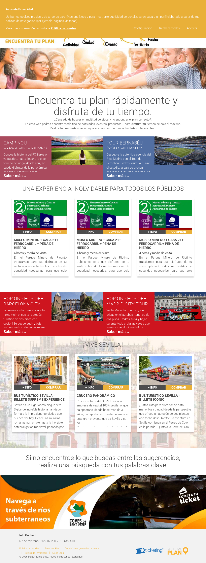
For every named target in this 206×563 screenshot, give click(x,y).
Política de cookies (63, 28)
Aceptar (192, 28)
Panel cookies (52, 548)
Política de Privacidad (35, 553)
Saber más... (14, 175)
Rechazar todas (169, 28)
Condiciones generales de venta (82, 548)
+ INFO (27, 232)
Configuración (143, 28)
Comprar (53, 232)
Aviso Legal (58, 553)
